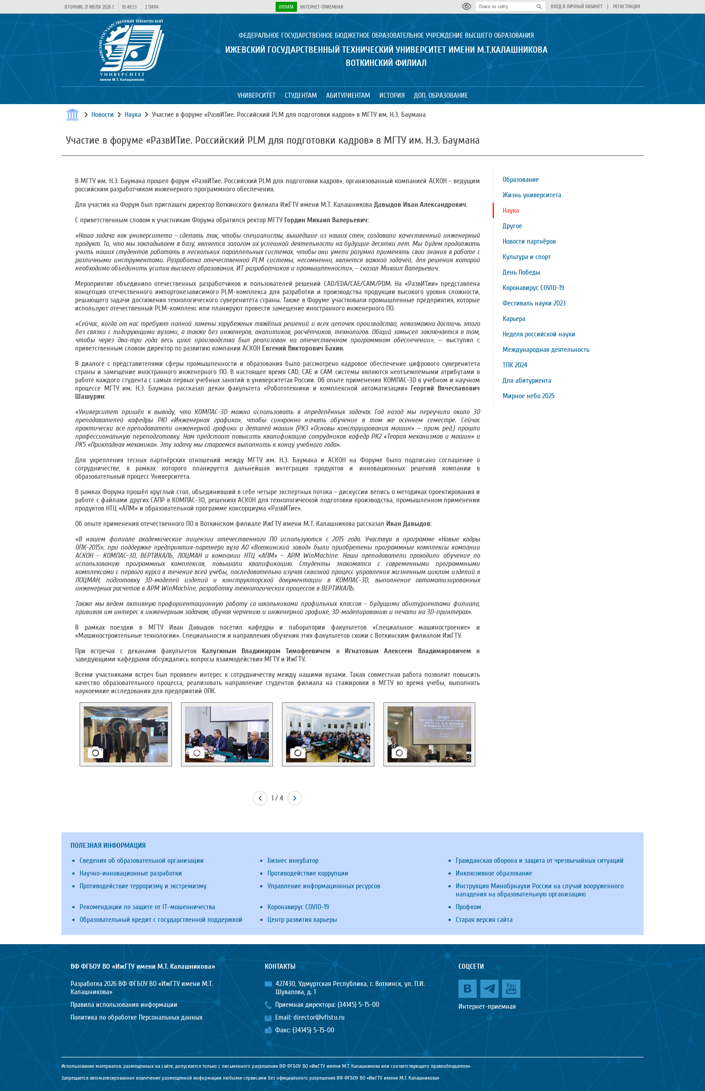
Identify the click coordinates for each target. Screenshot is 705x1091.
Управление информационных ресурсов (323, 886)
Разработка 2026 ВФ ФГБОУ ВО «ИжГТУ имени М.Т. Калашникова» (141, 988)
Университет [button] (256, 95)
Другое (512, 226)
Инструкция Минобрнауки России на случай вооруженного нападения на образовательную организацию (540, 890)
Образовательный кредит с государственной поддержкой (161, 920)
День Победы (521, 272)
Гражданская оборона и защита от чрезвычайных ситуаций (540, 860)
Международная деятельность (546, 349)
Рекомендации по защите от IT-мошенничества (147, 907)
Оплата (286, 7)
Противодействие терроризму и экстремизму (143, 886)
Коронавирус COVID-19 (533, 288)
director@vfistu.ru (319, 1017)
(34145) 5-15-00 (358, 1005)
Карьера (514, 319)
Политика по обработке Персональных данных (136, 1017)
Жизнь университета (532, 195)
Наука (133, 114)
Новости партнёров (529, 241)
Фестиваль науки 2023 (534, 303)
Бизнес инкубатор (292, 860)
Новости (102, 114)
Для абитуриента (527, 380)
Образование (521, 179)
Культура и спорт (527, 257)
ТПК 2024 (515, 365)
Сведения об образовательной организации (142, 860)
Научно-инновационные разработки (131, 873)
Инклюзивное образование (494, 873)
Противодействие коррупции (307, 873)
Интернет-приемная (321, 7)
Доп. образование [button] (441, 95)
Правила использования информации (123, 1005)
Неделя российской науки (539, 334)
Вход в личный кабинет (577, 7)
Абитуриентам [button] (348, 95)
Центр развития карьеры (302, 920)
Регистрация (626, 7)
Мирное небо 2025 (528, 396)
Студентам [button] (301, 95)
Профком (468, 907)
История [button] (392, 95)
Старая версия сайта (484, 920)
